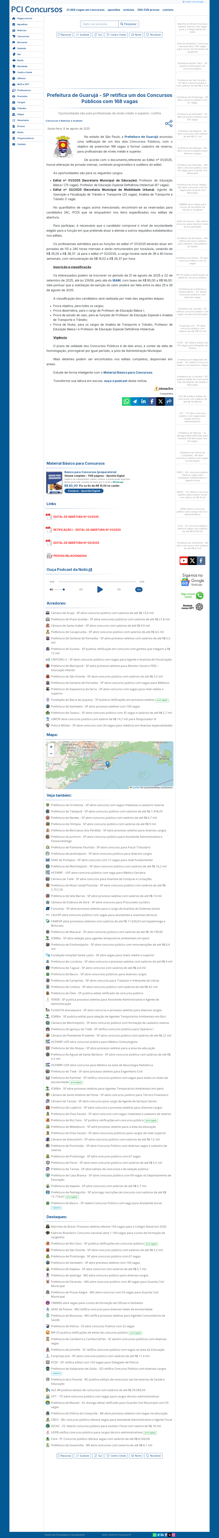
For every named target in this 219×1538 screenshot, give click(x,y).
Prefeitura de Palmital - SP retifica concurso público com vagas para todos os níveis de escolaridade (109, 1080)
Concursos (20, 36)
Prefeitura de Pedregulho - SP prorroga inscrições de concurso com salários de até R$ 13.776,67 (108, 1194)
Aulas (17, 132)
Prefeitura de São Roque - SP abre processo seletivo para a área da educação (103, 1048)
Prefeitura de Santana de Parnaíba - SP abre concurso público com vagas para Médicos (110, 683)
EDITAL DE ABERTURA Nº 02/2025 (76, 542)
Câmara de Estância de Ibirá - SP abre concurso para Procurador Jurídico (100, 902)
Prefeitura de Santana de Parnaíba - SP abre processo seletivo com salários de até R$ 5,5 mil (110, 640)
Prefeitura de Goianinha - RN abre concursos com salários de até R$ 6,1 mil (101, 1445)
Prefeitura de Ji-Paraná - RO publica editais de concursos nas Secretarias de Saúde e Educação (108, 1381)
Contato (19, 144)
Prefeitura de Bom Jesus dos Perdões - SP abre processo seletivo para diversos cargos (108, 830)
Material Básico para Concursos (128, 372)
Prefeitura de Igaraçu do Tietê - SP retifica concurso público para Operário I (102, 1029)
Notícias (19, 30)
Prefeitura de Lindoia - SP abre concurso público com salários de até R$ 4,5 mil (104, 987)
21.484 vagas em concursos (85, 9)
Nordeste (19, 66)
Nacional (19, 42)
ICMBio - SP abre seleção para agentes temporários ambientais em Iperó (100, 938)
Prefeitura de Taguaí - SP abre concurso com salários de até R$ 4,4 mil (98, 968)
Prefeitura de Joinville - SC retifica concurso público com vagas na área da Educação (108, 1350)
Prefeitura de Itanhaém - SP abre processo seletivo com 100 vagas (95, 706)
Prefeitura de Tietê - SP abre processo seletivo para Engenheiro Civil (97, 1071)
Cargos (18, 102)
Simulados (20, 120)
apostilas (114, 9)
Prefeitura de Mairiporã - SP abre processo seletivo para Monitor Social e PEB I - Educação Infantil (105, 668)
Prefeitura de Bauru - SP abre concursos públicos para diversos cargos (99, 974)
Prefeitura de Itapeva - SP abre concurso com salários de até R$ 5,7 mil (98, 1186)
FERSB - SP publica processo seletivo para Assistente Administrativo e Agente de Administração (105, 1001)
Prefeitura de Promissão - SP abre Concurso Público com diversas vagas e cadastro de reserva (109, 1148)
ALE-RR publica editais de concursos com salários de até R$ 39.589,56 (98, 1390)
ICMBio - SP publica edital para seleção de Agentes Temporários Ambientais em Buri (108, 1016)
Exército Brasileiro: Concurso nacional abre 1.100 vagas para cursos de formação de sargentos (108, 1235)
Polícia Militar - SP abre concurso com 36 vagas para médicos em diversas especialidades (111, 725)
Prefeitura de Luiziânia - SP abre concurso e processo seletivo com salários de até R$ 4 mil (111, 961)
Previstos (19, 96)
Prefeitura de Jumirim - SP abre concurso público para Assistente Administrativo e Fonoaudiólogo (106, 839)
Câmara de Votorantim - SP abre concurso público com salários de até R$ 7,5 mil (105, 1139)
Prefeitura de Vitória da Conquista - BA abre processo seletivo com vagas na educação (109, 1413)
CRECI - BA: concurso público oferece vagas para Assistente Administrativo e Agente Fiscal (111, 1420)
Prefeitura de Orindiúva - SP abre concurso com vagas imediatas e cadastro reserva (107, 805)
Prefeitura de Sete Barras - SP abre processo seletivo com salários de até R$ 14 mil (106, 896)
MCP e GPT (20, 84)
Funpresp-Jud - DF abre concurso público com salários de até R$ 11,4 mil (100, 1356)
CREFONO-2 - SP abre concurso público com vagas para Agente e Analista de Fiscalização (111, 659)
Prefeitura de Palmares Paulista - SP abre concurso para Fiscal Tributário (100, 847)
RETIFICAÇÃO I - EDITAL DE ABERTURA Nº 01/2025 (87, 529)
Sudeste (19, 48)
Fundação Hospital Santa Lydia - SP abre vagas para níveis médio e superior (102, 955)
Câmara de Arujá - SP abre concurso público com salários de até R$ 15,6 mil (102, 613)
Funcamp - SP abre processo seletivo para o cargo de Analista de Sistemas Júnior (105, 909)
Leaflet (134, 787)
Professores (21, 90)
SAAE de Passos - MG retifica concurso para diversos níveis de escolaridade (102, 1309)
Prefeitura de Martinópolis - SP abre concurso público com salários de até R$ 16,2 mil (109, 866)
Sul (16, 54)
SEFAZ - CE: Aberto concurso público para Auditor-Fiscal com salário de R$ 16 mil (106, 1426)
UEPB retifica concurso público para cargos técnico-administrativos (104, 1432)
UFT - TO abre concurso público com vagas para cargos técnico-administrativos (105, 1396)
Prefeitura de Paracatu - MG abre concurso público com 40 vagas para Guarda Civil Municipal (107, 1284)
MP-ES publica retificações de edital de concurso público (96, 1332)
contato (167, 9)
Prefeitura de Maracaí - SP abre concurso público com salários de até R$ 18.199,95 (107, 932)
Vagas (18, 114)
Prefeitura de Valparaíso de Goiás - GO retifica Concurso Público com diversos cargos (108, 1371)
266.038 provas (148, 9)
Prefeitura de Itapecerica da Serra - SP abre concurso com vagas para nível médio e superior (107, 691)
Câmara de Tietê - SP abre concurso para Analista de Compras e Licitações (101, 879)
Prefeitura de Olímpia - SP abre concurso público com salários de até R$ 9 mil (103, 824)
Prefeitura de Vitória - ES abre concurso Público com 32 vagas (93, 1326)
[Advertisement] (81, 63)
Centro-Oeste (22, 72)
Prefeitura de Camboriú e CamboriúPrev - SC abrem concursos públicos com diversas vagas (109, 1341)
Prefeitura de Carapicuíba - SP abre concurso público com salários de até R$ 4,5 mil (107, 632)
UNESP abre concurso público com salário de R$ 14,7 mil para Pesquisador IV (103, 719)
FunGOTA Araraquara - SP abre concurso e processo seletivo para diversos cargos (106, 1010)
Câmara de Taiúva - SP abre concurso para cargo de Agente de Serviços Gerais (104, 1101)
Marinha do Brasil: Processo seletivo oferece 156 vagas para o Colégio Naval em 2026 (108, 1226)
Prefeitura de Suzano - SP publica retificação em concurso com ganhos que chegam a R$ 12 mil (110, 651)
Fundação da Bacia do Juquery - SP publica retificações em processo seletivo (110, 700)
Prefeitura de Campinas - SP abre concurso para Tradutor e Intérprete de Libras (105, 980)
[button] (51, 746)
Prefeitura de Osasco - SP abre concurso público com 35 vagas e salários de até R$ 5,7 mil (111, 713)
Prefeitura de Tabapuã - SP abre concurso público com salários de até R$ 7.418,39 (106, 811)
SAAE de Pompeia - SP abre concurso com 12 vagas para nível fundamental (102, 860)
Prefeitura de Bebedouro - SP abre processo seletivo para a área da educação (103, 1127)
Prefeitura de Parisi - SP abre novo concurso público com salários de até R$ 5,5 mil (106, 1163)
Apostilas (19, 24)
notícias (128, 9)
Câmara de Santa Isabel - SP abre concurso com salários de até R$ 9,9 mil (100, 625)
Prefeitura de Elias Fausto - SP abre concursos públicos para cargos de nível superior (108, 1133)
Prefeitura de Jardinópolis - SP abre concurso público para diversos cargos (101, 854)
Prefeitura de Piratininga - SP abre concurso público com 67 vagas (96, 1156)
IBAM (117, 280)
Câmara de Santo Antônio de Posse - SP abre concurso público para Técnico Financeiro (109, 1095)
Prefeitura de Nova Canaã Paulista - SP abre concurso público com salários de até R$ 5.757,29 (108, 887)
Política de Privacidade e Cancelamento (65, 1535)
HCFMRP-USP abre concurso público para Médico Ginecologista (94, 1042)
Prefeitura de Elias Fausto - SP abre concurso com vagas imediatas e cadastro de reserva (111, 1114)
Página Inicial (22, 18)
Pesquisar (128, 24)
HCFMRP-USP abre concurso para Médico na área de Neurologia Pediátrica (102, 1065)
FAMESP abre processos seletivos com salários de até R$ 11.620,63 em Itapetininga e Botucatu (108, 923)
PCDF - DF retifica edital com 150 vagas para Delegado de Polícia (94, 1362)
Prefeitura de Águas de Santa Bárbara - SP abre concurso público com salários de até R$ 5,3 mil (111, 1056)
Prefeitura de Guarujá (141, 137)
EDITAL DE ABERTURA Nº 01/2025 (76, 516)
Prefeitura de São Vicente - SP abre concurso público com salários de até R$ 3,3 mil (107, 676)
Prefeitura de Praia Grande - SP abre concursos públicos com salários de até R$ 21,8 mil (110, 619)
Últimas (19, 78)
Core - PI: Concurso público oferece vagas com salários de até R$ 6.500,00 (100, 1439)
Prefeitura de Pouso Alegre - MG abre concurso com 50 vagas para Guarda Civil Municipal (105, 1294)
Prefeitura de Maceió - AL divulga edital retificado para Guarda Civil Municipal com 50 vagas (109, 1405)
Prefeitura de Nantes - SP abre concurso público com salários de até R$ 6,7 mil (104, 818)
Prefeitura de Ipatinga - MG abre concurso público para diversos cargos (99, 1275)
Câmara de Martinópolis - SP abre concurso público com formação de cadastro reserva (110, 1023)
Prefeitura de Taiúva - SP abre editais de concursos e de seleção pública (99, 1169)
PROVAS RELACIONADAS (70, 555)
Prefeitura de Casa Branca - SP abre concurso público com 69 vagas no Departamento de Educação (111, 1177)
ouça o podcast (115, 381)
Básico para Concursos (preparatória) (90, 472)
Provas (18, 126)
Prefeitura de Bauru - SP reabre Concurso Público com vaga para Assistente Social (106, 1205)
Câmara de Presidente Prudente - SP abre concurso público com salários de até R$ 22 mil (111, 1035)
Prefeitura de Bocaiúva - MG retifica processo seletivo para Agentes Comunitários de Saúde (108, 1318)
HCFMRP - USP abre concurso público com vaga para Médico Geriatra (98, 873)
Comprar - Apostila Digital (84, 490)
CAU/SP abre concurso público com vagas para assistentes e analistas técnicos (104, 915)
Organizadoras (23, 138)
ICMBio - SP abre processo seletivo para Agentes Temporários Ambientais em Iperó (107, 1088)
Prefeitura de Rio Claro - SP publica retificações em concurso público (104, 1120)
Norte (17, 60)
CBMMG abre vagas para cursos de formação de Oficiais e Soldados (97, 1303)
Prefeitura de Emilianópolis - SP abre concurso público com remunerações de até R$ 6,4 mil (110, 947)
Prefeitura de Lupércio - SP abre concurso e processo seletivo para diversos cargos (106, 1107)
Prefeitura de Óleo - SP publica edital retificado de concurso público (97, 993)
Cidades (19, 108)
